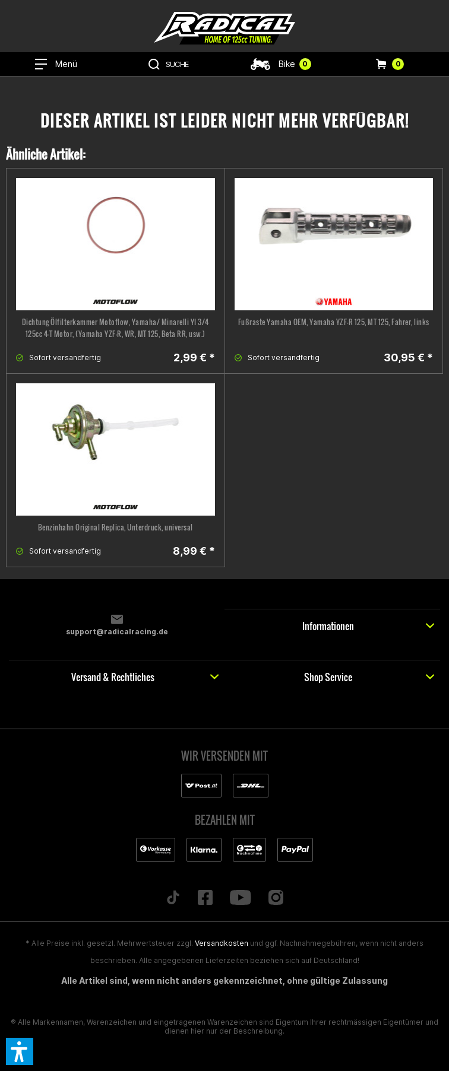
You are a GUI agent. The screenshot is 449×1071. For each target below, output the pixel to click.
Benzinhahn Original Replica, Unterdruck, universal (115, 527)
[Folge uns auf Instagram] (275, 898)
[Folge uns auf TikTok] (173, 898)
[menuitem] (56, 64)
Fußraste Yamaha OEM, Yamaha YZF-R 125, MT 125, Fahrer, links (333, 322)
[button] (19, 1051)
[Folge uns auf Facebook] (205, 898)
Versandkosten (221, 943)
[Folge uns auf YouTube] (241, 898)
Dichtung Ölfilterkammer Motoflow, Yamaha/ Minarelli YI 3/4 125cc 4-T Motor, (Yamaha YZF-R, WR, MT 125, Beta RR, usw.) (115, 328)
